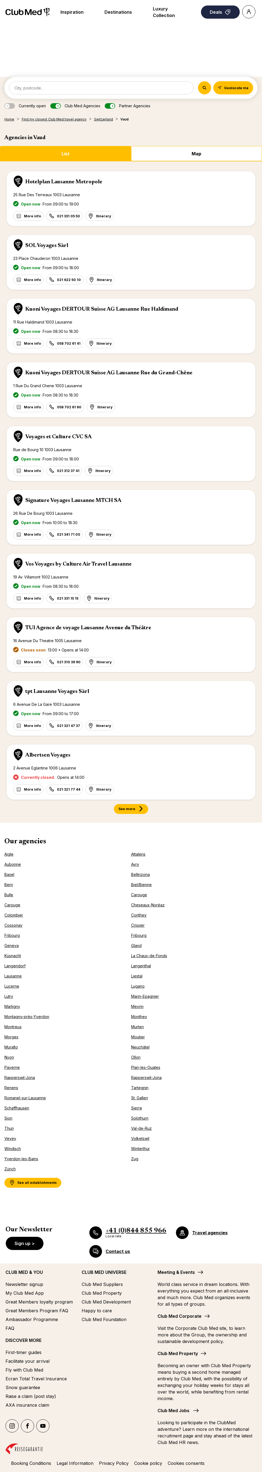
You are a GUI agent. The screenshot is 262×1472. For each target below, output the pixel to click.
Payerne (12, 1067)
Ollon (135, 1057)
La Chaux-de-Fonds (149, 955)
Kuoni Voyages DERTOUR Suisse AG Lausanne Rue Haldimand (101, 309)
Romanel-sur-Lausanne (25, 1097)
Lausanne (13, 976)
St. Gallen (139, 1097)
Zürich (10, 1169)
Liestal (136, 976)
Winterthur (140, 1148)
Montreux (13, 1026)
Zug (134, 1158)
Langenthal (141, 965)
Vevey (10, 1138)
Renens (11, 1087)
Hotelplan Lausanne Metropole (63, 182)
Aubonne (12, 864)
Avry (135, 864)
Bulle (8, 894)
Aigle (8, 854)
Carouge (139, 894)
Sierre (136, 1108)
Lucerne (11, 986)
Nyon (9, 1057)
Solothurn (139, 1118)
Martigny (12, 1006)
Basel (9, 874)
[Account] (248, 11)
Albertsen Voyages (47, 755)
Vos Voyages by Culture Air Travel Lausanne (78, 564)
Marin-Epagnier (145, 996)
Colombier (13, 915)
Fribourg (12, 935)
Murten (137, 1026)
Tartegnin (139, 1087)
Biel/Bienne (141, 884)
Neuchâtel (140, 1047)
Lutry (8, 996)
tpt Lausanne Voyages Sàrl (57, 691)
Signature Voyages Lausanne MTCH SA (73, 500)
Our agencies (25, 841)
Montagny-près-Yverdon (26, 1016)
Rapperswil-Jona (19, 1077)
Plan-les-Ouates (145, 1067)
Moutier (138, 1037)
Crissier (138, 925)
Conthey (139, 915)
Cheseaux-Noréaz (148, 905)
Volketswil (140, 1138)
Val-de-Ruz (141, 1128)
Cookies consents (186, 1463)
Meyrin (137, 1006)
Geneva (11, 945)
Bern (8, 884)
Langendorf (15, 965)
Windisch (12, 1148)
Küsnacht (12, 955)
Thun (9, 1128)
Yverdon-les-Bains (21, 1158)
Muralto (11, 1047)
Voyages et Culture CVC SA (58, 437)
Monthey (139, 1016)
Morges (11, 1037)
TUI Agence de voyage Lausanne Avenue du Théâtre (88, 628)
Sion (8, 1118)
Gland (136, 945)
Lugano (138, 986)
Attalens (138, 854)
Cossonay (13, 925)
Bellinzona (140, 874)
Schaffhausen (16, 1108)
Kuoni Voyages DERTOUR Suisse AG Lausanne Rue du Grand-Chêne (108, 373)
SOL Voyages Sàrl (46, 245)
